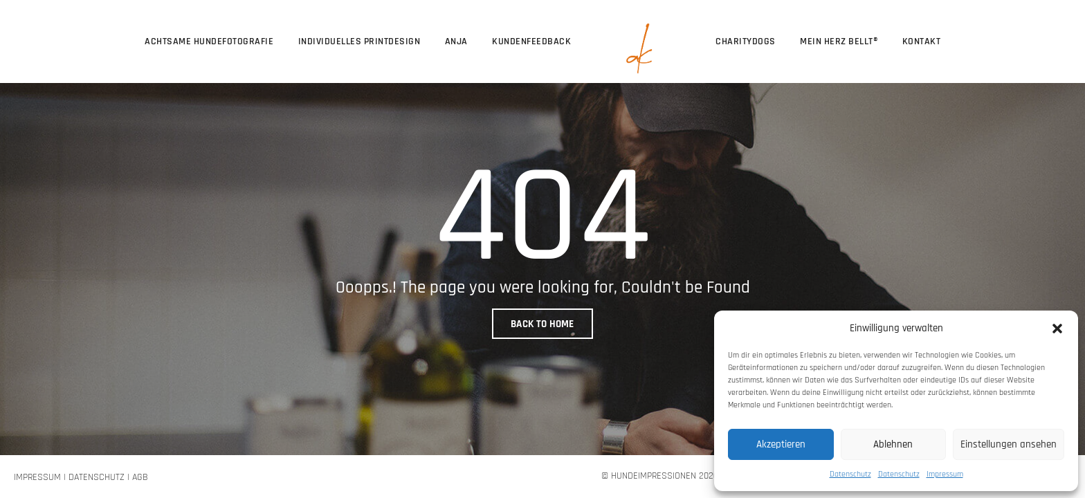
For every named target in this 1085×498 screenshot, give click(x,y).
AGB (140, 477)
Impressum (945, 474)
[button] (1057, 328)
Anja (456, 41)
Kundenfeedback (531, 41)
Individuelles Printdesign (359, 41)
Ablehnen (893, 444)
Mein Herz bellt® (838, 41)
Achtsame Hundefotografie (209, 41)
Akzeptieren (780, 444)
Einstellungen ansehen (1008, 444)
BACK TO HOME (542, 324)
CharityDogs (745, 41)
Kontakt (921, 41)
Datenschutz (850, 474)
